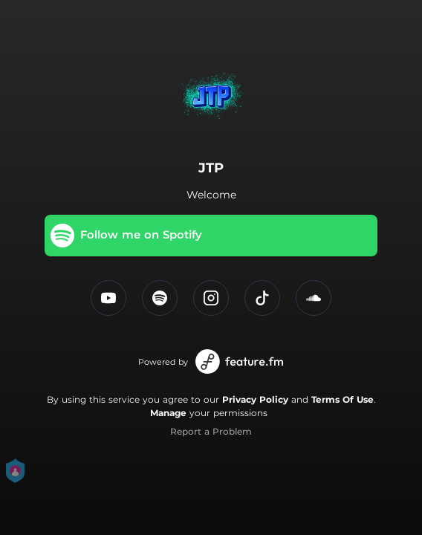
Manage (168, 412)
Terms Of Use (342, 399)
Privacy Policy (255, 399)
